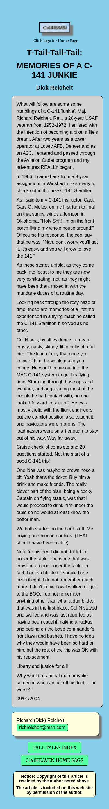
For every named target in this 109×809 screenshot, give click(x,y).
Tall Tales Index (55, 747)
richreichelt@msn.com (42, 727)
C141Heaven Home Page (54, 760)
